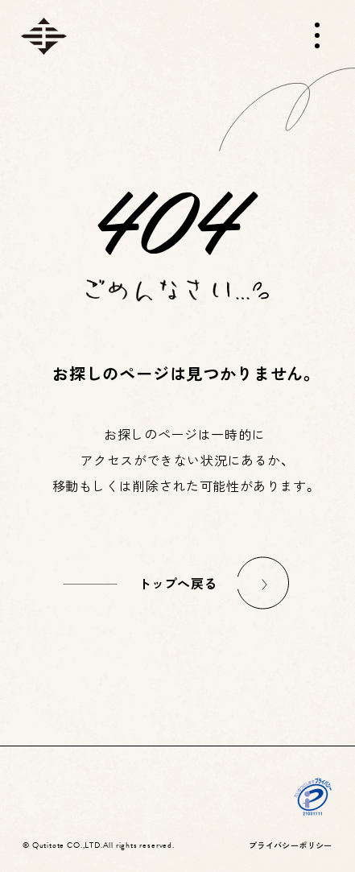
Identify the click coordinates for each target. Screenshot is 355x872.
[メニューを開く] (317, 35)
